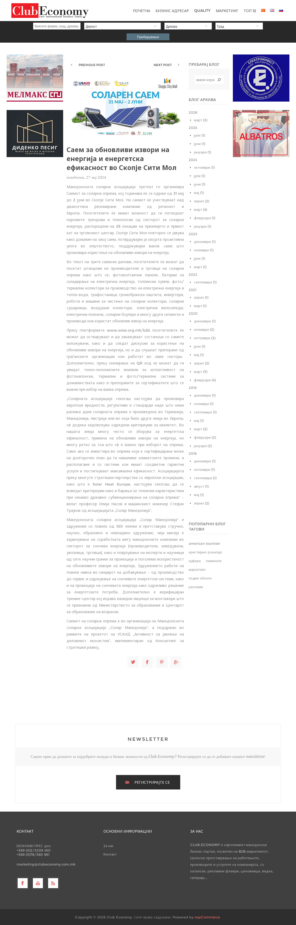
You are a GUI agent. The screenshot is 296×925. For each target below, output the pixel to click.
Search (219, 79)
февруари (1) (204, 218)
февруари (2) (205, 437)
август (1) (201, 486)
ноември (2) (204, 329)
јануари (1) (202, 152)
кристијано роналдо (205, 552)
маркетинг (197, 570)
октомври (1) (204, 167)
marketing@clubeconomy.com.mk (46, 864)
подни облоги (200, 578)
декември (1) (204, 241)
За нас (108, 846)
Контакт (110, 854)
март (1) (200, 267)
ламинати (214, 561)
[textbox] (209, 79)
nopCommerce (207, 917)
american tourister (204, 544)
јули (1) (199, 135)
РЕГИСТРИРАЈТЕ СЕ (152, 782)
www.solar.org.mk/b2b (128, 330)
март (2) (200, 120)
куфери (195, 561)
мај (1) (199, 193)
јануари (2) (203, 446)
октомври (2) (204, 338)
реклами (196, 587)
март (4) (200, 209)
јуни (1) (199, 144)
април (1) (201, 297)
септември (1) (205, 282)
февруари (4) (205, 380)
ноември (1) (203, 250)
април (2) (201, 201)
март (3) (200, 371)
